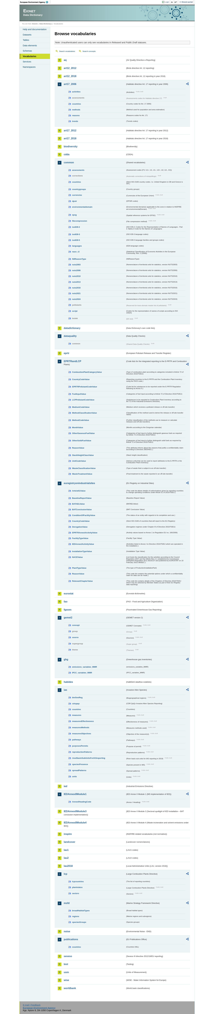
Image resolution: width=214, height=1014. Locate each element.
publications (71, 939)
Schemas (27, 51)
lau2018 (68, 866)
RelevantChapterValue (82, 581)
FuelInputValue (79, 394)
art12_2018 (70, 76)
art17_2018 (70, 138)
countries (76, 104)
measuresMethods (80, 727)
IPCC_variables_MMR (82, 673)
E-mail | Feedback (32, 1005)
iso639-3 (76, 234)
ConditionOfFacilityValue (83, 515)
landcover (69, 842)
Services (27, 61)
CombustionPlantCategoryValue (87, 372)
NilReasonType (79, 259)
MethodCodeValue (80, 420)
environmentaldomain (82, 207)
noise (67, 931)
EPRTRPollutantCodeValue (84, 387)
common (69, 162)
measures (76, 715)
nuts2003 (76, 264)
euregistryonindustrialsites (79, 483)
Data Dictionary (45, 24)
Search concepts (89, 51)
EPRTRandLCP (72, 361)
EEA (35, 2)
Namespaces (29, 67)
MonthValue (77, 427)
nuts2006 (76, 270)
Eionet (34, 24)
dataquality (70, 336)
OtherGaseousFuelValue (83, 433)
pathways (76, 740)
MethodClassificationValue (84, 413)
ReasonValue (78, 448)
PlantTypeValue (79, 568)
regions (75, 916)
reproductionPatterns (82, 752)
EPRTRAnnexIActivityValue (84, 533)
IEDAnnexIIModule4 (75, 822)
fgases (68, 609)
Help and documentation (35, 29)
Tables (26, 40)
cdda (66, 154)
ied (65, 786)
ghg (66, 659)
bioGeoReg (77, 697)
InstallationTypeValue (82, 551)
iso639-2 (76, 227)
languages (77, 246)
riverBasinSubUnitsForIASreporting (88, 758)
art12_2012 (70, 68)
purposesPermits (80, 746)
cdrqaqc (76, 703)
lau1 (66, 850)
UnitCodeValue (79, 461)
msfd (67, 903)
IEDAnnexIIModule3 (75, 811)
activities (76, 92)
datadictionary (72, 328)
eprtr (66, 353)
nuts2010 (76, 276)
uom (66, 972)
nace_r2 (76, 252)
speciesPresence (80, 764)
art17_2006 (70, 84)
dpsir (74, 201)
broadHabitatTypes (81, 910)
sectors (75, 893)
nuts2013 (76, 282)
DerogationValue (80, 527)
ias (65, 690)
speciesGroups (79, 922)
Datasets (27, 34)
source (75, 637)
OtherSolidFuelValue (81, 440)
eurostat (68, 593)
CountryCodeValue (81, 379)
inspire (68, 834)
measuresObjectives (81, 733)
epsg (74, 215)
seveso (68, 956)
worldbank (70, 988)
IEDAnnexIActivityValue (83, 544)
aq (65, 60)
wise (66, 980)
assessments (78, 170)
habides (68, 682)
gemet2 (68, 617)
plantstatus (77, 887)
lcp (65, 874)
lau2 (66, 858)
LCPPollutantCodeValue (83, 400)
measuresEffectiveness (83, 721)
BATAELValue (78, 504)
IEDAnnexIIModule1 (75, 794)
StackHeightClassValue (83, 455)
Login (167, 2)
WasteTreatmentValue (82, 474)
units (74, 776)
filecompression (79, 221)
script (75, 311)
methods (76, 110)
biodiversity (71, 146)
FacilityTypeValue (80, 538)
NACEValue (77, 557)
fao (65, 601)
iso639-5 (76, 240)
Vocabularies (29, 56)
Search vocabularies (67, 51)
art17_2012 (70, 130)
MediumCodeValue (81, 407)
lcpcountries (78, 881)
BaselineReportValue (82, 498)
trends (75, 121)
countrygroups (79, 189)
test (66, 964)
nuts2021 (76, 293)
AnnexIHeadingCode (81, 802)
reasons (76, 115)
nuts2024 (76, 299)
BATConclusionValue (82, 509)
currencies (77, 195)
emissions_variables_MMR (84, 667)
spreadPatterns (79, 770)
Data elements (30, 45)
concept (76, 625)
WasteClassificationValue (84, 468)
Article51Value (79, 491)
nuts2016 (76, 288)
